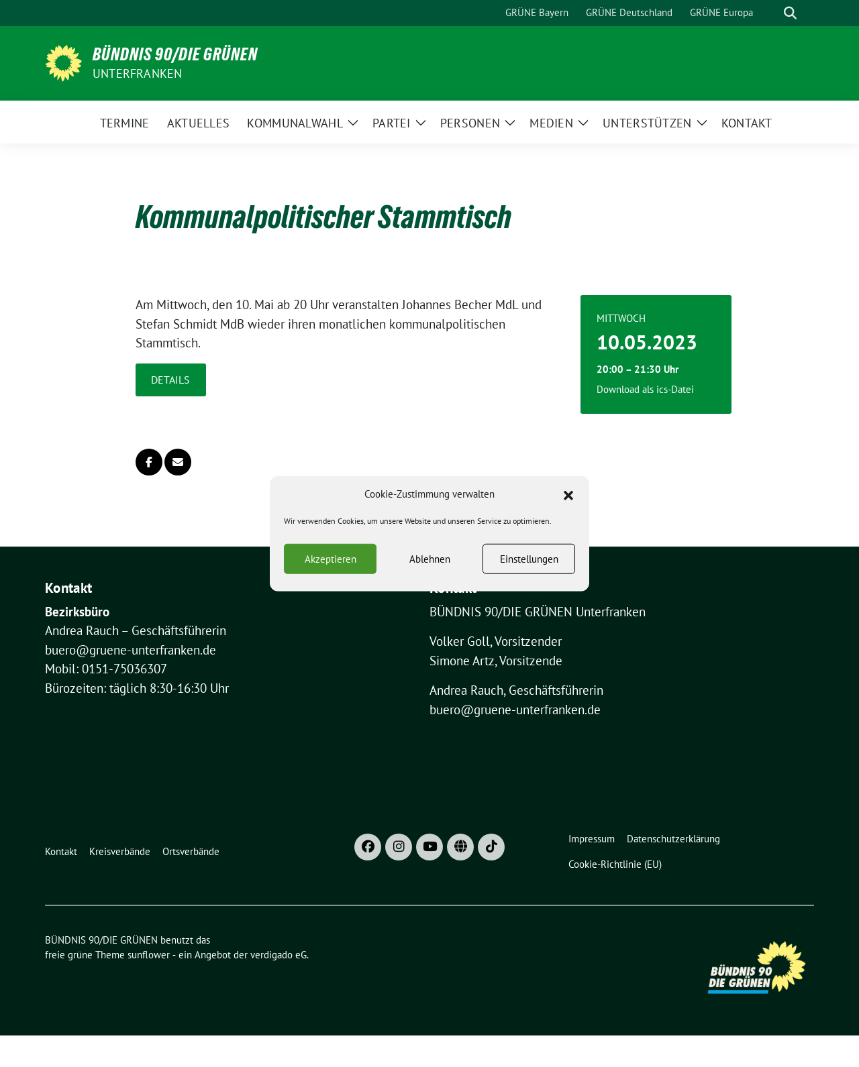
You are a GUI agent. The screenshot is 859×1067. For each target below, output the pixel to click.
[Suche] (771, 13)
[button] (568, 498)
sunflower (149, 954)
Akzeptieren (330, 563)
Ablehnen (429, 563)
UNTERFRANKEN (137, 73)
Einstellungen (529, 563)
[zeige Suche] (790, 13)
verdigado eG (278, 954)
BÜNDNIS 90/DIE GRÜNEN (175, 54)
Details (170, 379)
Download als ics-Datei (645, 389)
